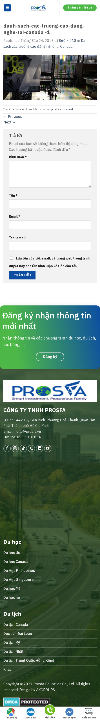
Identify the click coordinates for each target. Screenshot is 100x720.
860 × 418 (67, 40)
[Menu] (7, 8)
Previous (12, 116)
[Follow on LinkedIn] (39, 448)
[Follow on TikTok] (23, 448)
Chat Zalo (30, 713)
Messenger (69, 713)
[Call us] (31, 448)
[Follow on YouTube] (47, 448)
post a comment (62, 109)
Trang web (17, 237)
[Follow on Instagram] (15, 448)
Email (14, 216)
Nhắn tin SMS (89, 713)
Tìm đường (11, 713)
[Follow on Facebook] (7, 448)
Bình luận (18, 157)
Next (9, 122)
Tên (13, 195)
